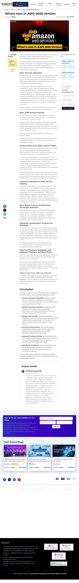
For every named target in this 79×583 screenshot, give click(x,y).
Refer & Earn (74, 4)
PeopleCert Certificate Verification (52, 509)
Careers (21, 494)
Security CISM (66, 530)
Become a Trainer (24, 498)
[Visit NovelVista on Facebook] (14, 479)
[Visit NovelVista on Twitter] (9, 479)
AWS (23, 520)
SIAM (27, 520)
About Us (50, 4)
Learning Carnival (58, 4)
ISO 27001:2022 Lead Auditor (27, 528)
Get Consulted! (68, 108)
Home (7, 9)
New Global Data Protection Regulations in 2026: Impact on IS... (39, 461)
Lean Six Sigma (59, 520)
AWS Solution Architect (61, 528)
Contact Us (7, 496)
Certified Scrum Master (46, 532)
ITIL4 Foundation (11, 528)
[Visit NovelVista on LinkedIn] (4, 479)
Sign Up (56, 426)
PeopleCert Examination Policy (53, 493)
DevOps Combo (55, 530)
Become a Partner (24, 496)
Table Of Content (12, 63)
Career (36, 498)
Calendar (33, 4)
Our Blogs (7, 498)
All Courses (20, 4)
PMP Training (44, 530)
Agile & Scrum (70, 520)
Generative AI (15, 520)
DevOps (43, 520)
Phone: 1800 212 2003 (69, 492)
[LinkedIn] (40, 371)
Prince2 (32, 520)
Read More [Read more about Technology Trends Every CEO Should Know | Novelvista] (56, 464)
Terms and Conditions (37, 494)
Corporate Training (41, 4)
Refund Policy (38, 500)
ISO (9, 520)
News (13, 9)
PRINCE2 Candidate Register (52, 503)
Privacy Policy (38, 491)
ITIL (5, 520)
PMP (38, 520)
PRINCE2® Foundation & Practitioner (25, 530)
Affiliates (22, 491)
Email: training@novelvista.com (70, 496)
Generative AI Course (45, 528)
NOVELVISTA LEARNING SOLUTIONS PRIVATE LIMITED (49, 573)
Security (50, 520)
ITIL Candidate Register (53, 498)
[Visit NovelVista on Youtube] (19, 479)
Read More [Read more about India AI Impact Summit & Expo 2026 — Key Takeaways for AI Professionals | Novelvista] (7, 464)
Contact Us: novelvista (68, 500)
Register (67, 4)
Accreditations (8, 494)
